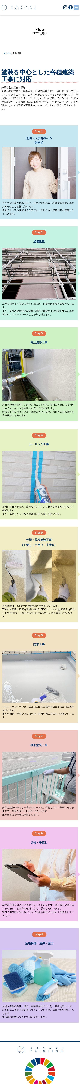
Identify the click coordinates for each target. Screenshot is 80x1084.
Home (7, 53)
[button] (76, 7)
